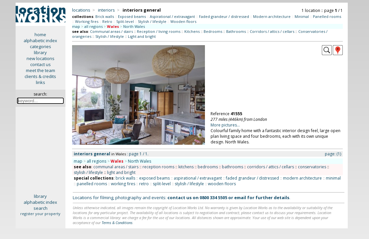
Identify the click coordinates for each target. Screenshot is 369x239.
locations (81, 10)
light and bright (121, 172)
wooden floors (222, 184)
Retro (107, 21)
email (240, 197)
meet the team (40, 70)
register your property (40, 213)
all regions (93, 26)
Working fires (86, 21)
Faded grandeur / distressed (224, 16)
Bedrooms (213, 31)
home (40, 35)
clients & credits (40, 76)
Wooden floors (183, 21)
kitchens (186, 167)
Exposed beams (132, 16)
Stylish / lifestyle (152, 21)
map (76, 26)
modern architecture (302, 178)
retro (144, 184)
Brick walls (104, 16)
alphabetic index (40, 40)
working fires (123, 184)
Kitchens (192, 31)
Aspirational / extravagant (172, 16)
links (40, 82)
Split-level (125, 21)
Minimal (302, 16)
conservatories (312, 167)
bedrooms (208, 167)
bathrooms (232, 167)
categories (40, 46)
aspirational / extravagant (198, 178)
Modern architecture (272, 16)
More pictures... (225, 125)
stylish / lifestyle (88, 172)
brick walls (125, 178)
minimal (333, 178)
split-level (162, 184)
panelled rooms (92, 184)
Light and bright (142, 36)
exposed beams (154, 178)
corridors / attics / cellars (270, 167)
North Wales (134, 26)
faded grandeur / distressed (252, 178)
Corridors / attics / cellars (272, 31)
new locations (40, 58)
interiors (106, 10)
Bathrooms (236, 31)
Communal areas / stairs (111, 31)
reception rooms (158, 167)
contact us (40, 64)
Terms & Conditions (117, 222)
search (40, 208)
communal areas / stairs (115, 167)
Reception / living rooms (158, 31)
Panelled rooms (327, 16)
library (40, 52)
